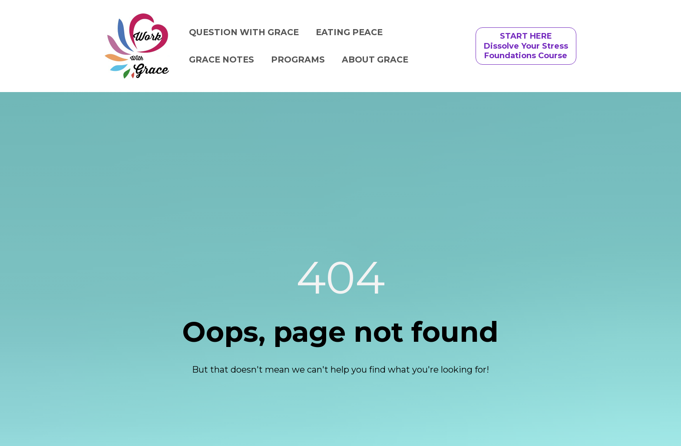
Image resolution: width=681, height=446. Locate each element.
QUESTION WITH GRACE (244, 32)
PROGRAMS (298, 59)
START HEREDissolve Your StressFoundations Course (526, 45)
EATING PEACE (349, 32)
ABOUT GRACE (375, 59)
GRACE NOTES (221, 59)
